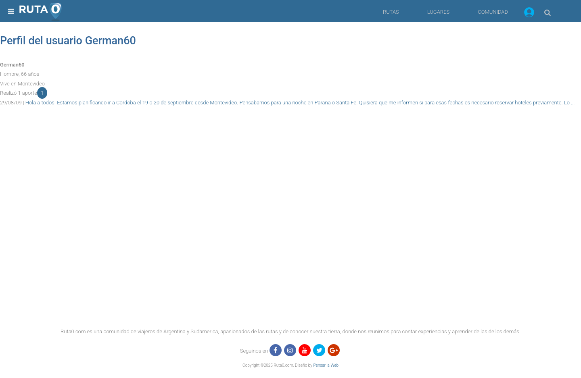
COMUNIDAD (493, 12)
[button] (529, 13)
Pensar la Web (326, 365)
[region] (290, 125)
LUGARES (438, 12)
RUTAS (391, 12)
